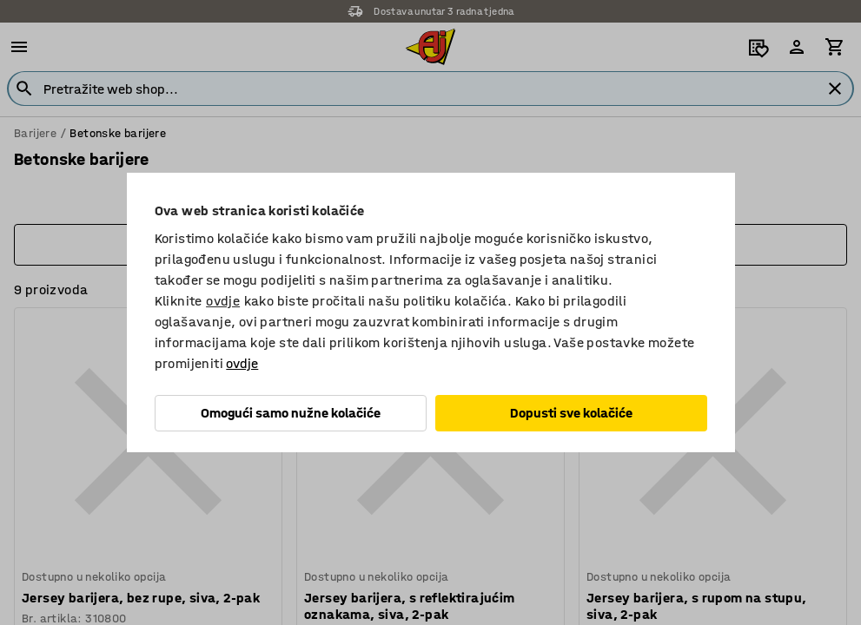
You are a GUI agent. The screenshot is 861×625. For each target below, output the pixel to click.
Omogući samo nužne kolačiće (291, 413)
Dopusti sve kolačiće (571, 413)
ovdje (223, 301)
